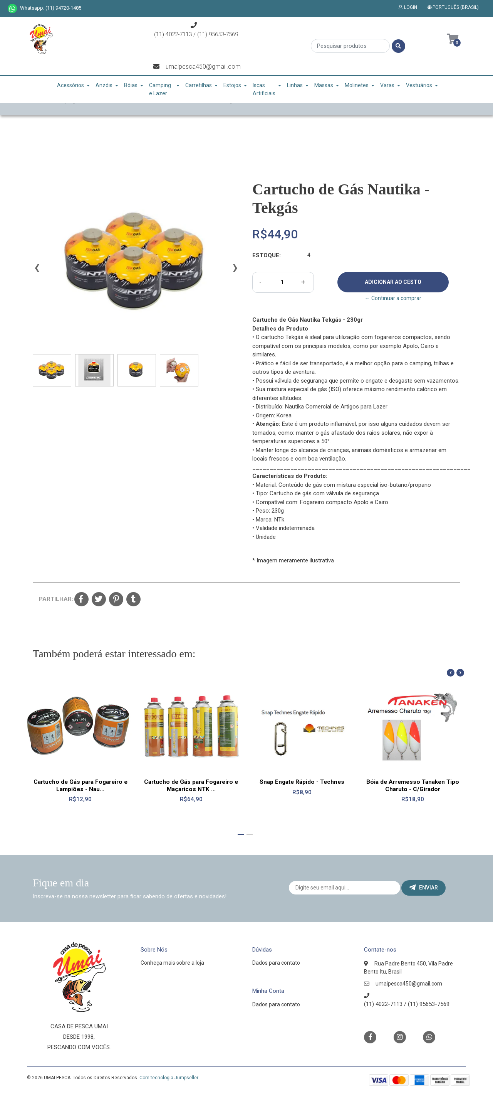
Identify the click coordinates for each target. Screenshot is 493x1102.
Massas (323, 85)
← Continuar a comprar (393, 298)
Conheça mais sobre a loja (172, 963)
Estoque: (266, 255)
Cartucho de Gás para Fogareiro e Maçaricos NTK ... (191, 785)
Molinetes (357, 85)
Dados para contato (276, 963)
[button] (454, 7)
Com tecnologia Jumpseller (168, 1077)
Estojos (232, 85)
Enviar (423, 887)
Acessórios (70, 85)
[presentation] (36, 270)
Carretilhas (198, 85)
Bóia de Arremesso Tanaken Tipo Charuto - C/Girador (412, 785)
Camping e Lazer (160, 89)
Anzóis (104, 85)
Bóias (131, 85)
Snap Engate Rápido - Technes (302, 781)
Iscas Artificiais (264, 89)
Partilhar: (54, 599)
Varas (387, 85)
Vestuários (419, 85)
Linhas (295, 85)
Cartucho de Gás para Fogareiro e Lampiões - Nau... (80, 785)
